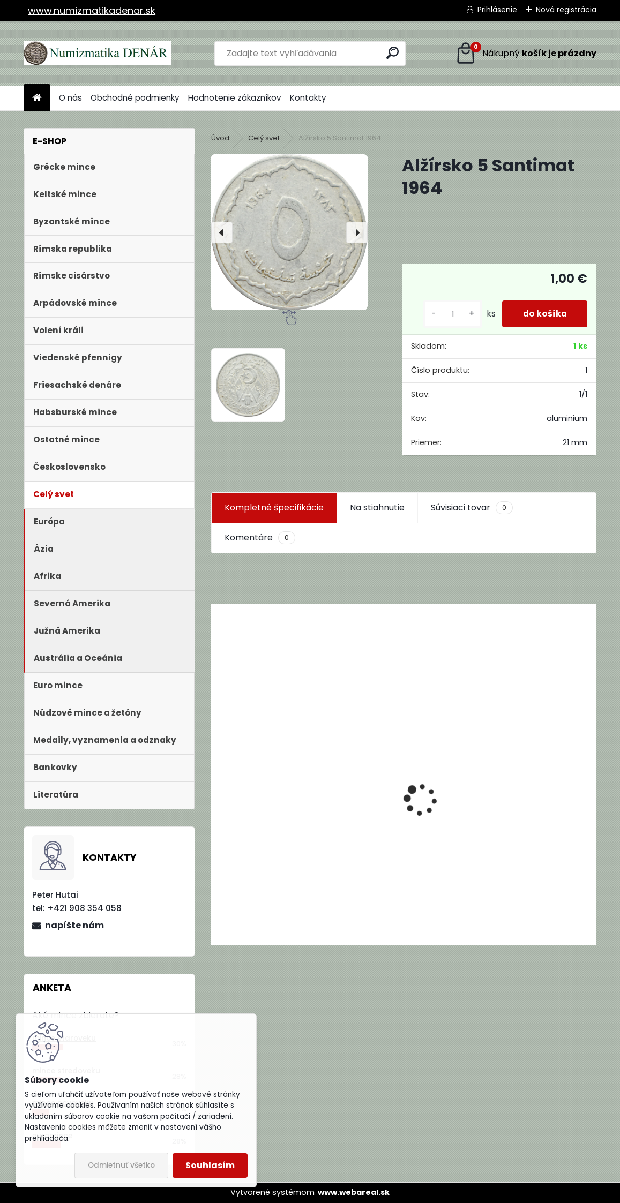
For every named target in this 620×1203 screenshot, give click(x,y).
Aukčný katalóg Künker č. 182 (279, 863)
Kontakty (308, 97)
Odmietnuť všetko (121, 1165)
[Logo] (97, 53)
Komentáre (260, 537)
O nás (70, 97)
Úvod (220, 138)
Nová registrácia (566, 9)
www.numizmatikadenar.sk (91, 10)
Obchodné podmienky (135, 97)
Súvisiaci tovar (472, 507)
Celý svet (264, 138)
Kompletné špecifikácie (274, 507)
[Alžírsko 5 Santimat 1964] (289, 232)
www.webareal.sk (354, 1192)
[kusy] (450, 314)
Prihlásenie (497, 9)
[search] (392, 53)
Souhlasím (210, 1165)
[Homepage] (37, 98)
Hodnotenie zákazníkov (234, 97)
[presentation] (222, 232)
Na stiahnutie (377, 507)
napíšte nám (74, 925)
